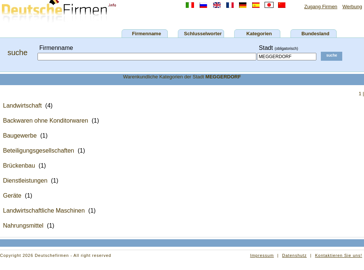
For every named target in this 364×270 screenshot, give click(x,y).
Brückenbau (19, 165)
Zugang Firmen (320, 6)
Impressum (262, 255)
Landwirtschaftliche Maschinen (44, 210)
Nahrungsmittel (23, 225)
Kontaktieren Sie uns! (338, 255)
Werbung (352, 6)
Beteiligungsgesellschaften (38, 150)
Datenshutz (294, 255)
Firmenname (146, 33)
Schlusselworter (202, 33)
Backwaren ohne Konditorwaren (45, 120)
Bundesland (315, 33)
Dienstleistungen (25, 180)
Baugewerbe (20, 135)
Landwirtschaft (22, 105)
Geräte (12, 195)
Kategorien (259, 33)
